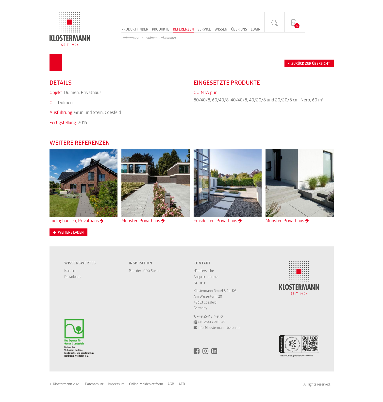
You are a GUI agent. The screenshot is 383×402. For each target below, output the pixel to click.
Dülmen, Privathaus (161, 38)
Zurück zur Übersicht (309, 63)
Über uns (239, 30)
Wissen (221, 30)
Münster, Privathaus (155, 186)
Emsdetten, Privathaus (228, 186)
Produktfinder (134, 30)
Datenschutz (94, 384)
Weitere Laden (68, 232)
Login (256, 30)
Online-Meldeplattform (146, 384)
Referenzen (183, 30)
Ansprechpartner (206, 276)
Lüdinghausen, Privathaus (84, 186)
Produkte (160, 30)
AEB (182, 384)
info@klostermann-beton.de (219, 327)
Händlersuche (204, 270)
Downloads (72, 276)
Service (204, 30)
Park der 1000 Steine (144, 270)
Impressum (116, 384)
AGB (170, 384)
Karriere (70, 270)
